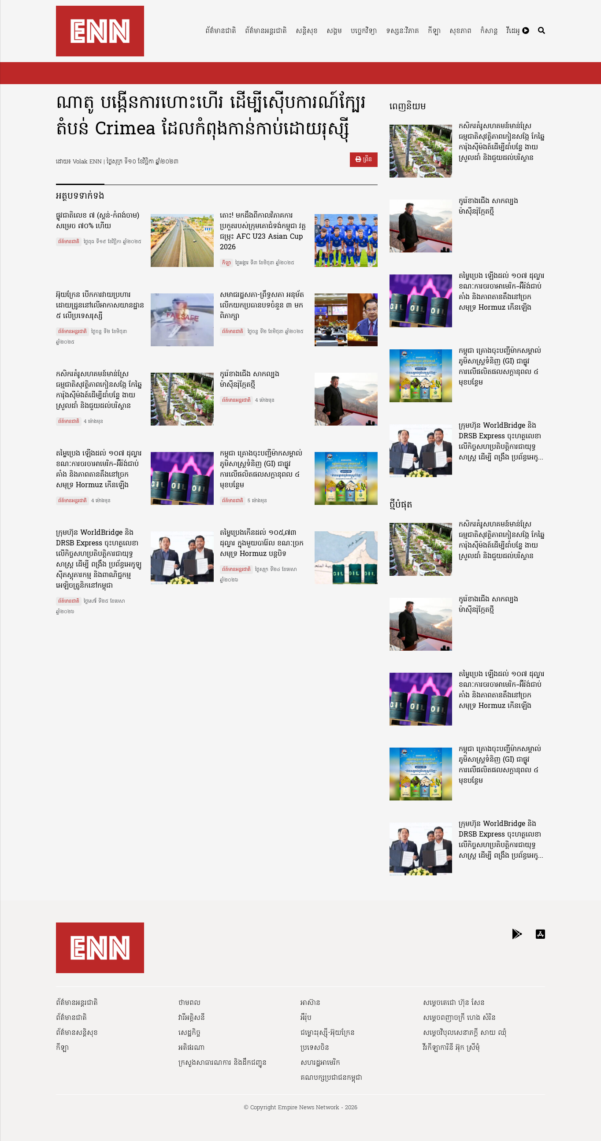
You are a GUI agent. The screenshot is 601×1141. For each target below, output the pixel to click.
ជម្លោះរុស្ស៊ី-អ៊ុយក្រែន (327, 1033)
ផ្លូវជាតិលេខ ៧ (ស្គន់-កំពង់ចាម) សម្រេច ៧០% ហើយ (97, 221)
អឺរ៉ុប (306, 1018)
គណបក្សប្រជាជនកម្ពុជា (331, 1078)
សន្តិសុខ (307, 31)
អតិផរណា (191, 1048)
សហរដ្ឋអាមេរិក (320, 1063)
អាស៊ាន (310, 1003)
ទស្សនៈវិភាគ (402, 31)
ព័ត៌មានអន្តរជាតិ (266, 31)
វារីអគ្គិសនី (191, 1018)
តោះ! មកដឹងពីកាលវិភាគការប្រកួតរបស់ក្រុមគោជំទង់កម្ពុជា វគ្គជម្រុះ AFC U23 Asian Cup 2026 (263, 232)
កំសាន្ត (489, 31)
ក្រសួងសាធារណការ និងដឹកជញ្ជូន (222, 1063)
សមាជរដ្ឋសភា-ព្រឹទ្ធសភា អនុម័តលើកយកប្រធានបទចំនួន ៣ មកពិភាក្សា (262, 306)
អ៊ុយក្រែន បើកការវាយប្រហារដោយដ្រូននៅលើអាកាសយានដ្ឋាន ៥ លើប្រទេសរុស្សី (100, 306)
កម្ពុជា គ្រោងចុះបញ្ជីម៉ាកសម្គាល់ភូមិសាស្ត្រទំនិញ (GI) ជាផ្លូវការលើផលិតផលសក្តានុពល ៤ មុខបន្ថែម (261, 469)
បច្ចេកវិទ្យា (364, 31)
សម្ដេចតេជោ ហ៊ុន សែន (454, 1003)
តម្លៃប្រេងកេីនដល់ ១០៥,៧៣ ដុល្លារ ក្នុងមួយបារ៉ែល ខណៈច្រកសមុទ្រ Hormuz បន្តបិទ (262, 543)
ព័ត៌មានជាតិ (220, 31)
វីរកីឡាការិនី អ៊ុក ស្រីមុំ (451, 1048)
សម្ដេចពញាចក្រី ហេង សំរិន (459, 1018)
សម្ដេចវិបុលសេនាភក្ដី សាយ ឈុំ (465, 1033)
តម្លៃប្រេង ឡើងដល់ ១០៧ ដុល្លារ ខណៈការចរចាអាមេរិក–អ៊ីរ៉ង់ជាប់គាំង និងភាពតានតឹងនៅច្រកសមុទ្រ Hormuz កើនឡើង (99, 469)
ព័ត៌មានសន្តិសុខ (77, 1033)
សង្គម (334, 31)
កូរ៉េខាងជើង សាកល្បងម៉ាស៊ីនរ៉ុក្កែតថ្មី (249, 379)
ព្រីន (364, 160)
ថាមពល (189, 1003)
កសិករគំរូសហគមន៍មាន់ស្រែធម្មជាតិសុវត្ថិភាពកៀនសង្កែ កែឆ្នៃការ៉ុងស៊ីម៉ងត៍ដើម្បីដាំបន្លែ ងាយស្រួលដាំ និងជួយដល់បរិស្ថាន (99, 390)
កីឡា (434, 31)
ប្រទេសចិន (314, 1048)
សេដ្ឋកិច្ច (189, 1033)
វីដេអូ (518, 31)
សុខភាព (460, 31)
